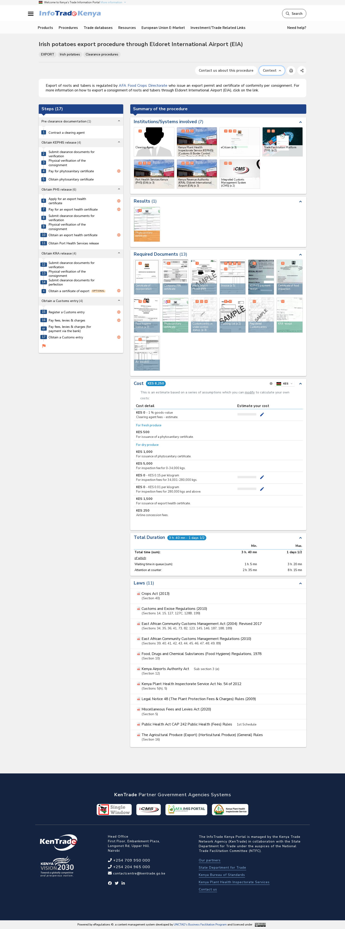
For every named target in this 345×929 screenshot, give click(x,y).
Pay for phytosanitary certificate (71, 171)
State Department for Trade (222, 867)
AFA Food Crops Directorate (143, 85)
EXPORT (47, 54)
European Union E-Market (163, 27)
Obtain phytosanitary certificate (71, 179)
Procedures (68, 27)
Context (272, 70)
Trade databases (98, 27)
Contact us (208, 889)
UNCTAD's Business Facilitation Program (200, 924)
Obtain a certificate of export (69, 291)
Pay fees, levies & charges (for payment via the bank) (70, 329)
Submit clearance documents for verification (72, 154)
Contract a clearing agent (67, 132)
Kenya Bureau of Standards (222, 875)
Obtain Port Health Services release (74, 243)
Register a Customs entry (67, 312)
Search (294, 13)
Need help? (296, 27)
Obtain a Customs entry (66, 337)
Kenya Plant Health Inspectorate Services (234, 882)
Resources (127, 27)
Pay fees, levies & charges (67, 320)
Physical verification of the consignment (67, 162)
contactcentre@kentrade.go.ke (138, 873)
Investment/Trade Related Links (218, 27)
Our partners (210, 860)
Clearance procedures (102, 54)
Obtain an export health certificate (73, 235)
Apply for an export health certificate (67, 201)
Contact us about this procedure (226, 70)
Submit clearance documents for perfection (72, 282)
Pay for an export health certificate (73, 209)
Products (45, 27)
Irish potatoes (70, 54)
